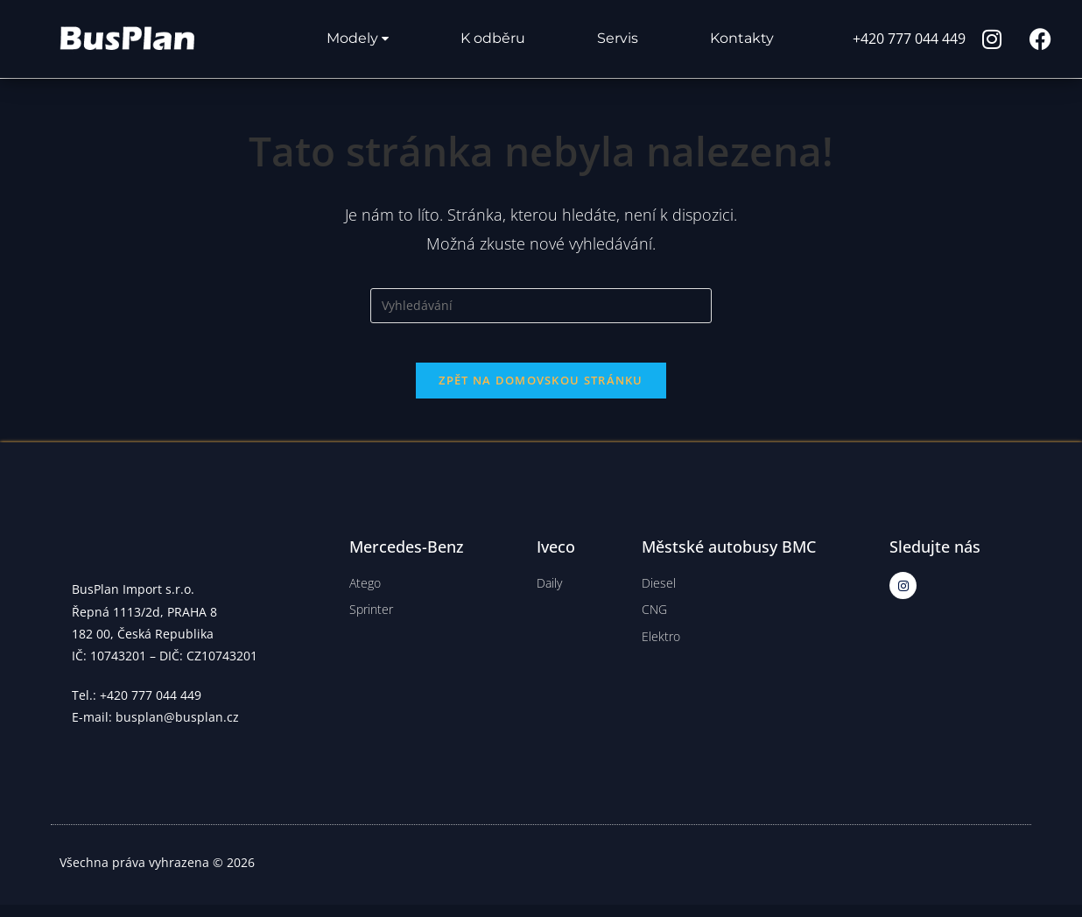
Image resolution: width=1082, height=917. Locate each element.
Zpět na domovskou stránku (541, 393)
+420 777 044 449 (909, 38)
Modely (358, 38)
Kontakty (742, 38)
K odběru (492, 38)
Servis (617, 38)
